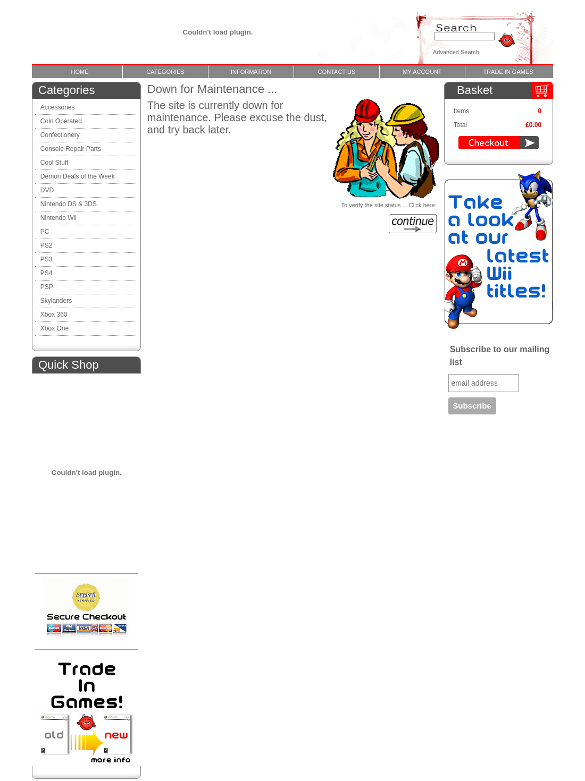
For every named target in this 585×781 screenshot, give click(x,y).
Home (80, 72)
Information (251, 72)
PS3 (46, 259)
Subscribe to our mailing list (500, 356)
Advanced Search (456, 52)
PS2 (46, 245)
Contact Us (337, 72)
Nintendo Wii (58, 218)
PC (44, 231)
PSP (46, 287)
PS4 (46, 273)
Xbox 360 (54, 314)
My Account (422, 72)
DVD (47, 190)
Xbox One (54, 328)
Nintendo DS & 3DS (68, 204)
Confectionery (60, 135)
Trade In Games (508, 72)
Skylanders (56, 300)
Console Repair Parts (71, 148)
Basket (474, 90)
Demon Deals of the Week (77, 176)
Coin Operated (61, 121)
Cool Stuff (54, 162)
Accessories (57, 107)
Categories (165, 72)
